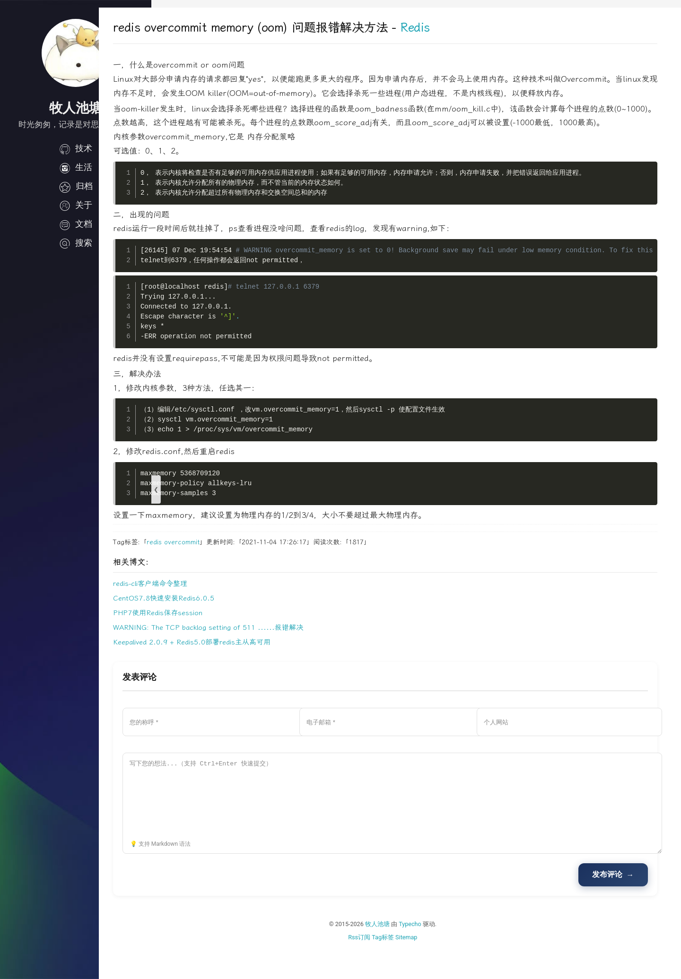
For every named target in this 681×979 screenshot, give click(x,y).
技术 (75, 148)
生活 (75, 167)
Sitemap (433, 965)
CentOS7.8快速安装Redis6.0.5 (216, 626)
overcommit (234, 570)
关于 (75, 205)
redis (206, 570)
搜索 (75, 243)
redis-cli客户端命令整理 (203, 612)
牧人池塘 (404, 952)
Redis (467, 27)
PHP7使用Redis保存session (210, 641)
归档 (76, 186)
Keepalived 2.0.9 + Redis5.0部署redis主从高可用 (244, 670)
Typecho (436, 952)
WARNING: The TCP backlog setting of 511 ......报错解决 (261, 656)
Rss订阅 (386, 965)
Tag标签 (409, 965)
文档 (75, 224)
